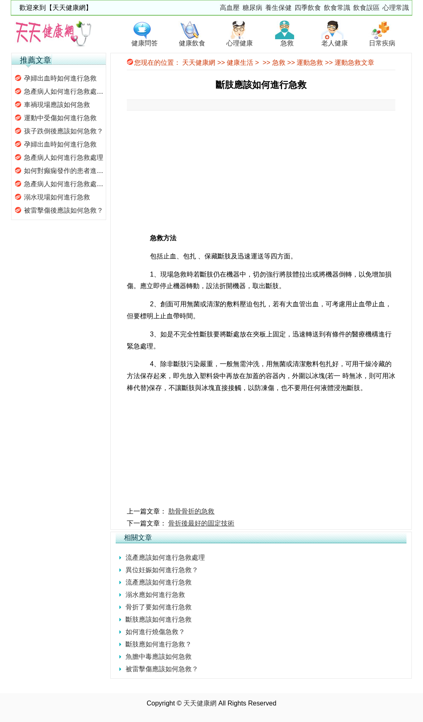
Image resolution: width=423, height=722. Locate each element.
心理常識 (396, 7)
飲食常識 (337, 7)
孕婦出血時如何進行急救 (60, 78)
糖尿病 (252, 7)
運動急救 (310, 62)
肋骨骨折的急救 (191, 511)
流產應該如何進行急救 (159, 582)
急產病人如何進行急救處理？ (67, 183)
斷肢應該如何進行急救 (159, 619)
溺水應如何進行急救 (155, 594)
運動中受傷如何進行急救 (60, 117)
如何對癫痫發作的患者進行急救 (70, 170)
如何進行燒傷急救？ (155, 631)
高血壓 (230, 7)
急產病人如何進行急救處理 (63, 157)
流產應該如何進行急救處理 (165, 557)
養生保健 (278, 7)
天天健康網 (198, 62)
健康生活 (240, 62)
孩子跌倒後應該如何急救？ (63, 131)
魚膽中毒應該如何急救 (159, 656)
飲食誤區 (366, 7)
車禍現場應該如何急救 (57, 104)
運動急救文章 (354, 62)
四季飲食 (308, 7)
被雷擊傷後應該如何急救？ (63, 210)
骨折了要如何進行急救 (159, 607)
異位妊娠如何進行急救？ (162, 569)
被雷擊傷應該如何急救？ (162, 668)
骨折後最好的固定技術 (201, 523)
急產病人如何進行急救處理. (64, 91)
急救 (278, 62)
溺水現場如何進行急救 (57, 197)
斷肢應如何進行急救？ (159, 644)
